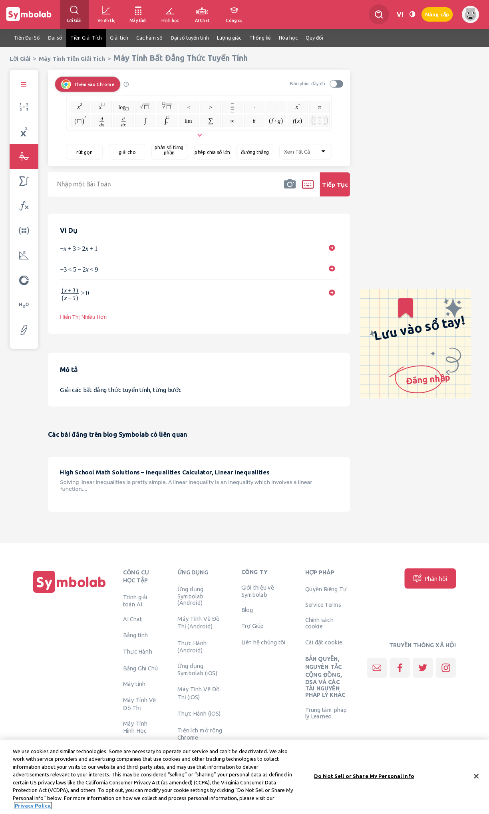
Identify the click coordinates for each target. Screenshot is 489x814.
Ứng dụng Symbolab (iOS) (197, 669)
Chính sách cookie (319, 623)
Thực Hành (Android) (192, 646)
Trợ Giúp (252, 625)
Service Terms (323, 605)
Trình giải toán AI (135, 600)
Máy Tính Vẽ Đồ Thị (139, 704)
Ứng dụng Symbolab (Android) (190, 596)
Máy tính (134, 684)
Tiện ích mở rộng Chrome (199, 733)
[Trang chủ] (69, 593)
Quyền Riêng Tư (326, 589)
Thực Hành (137, 651)
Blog (247, 610)
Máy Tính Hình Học (135, 727)
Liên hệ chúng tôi (263, 642)
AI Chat (132, 619)
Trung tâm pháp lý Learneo (326, 713)
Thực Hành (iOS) (199, 713)
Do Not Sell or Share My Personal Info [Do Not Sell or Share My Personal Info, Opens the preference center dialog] (364, 776)
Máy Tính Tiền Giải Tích (72, 58)
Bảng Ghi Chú (140, 668)
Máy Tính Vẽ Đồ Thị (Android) (198, 622)
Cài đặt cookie (323, 642)
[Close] (476, 777)
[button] (290, 190)
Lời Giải (20, 58)
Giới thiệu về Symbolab (257, 591)
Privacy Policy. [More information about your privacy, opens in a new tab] (33, 806)
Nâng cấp (437, 15)
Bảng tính (135, 635)
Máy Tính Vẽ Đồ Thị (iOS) (198, 693)
